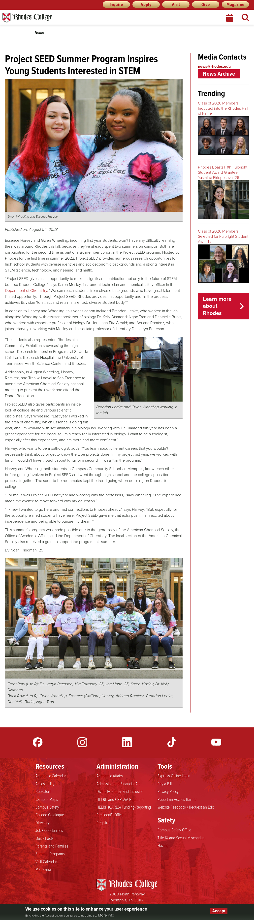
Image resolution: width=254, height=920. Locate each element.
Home (39, 32)
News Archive (219, 73)
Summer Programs (50, 854)
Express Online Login (174, 776)
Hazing (163, 845)
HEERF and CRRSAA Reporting (120, 799)
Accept (218, 911)
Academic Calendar (50, 776)
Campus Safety (47, 807)
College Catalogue (49, 815)
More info (106, 915)
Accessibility (44, 784)
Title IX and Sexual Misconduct (181, 838)
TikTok (172, 742)
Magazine (235, 4)
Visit (176, 4)
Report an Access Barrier (177, 799)
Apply (146, 4)
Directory (42, 822)
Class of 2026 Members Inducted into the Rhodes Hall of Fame (223, 108)
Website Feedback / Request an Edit (186, 807)
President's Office (110, 815)
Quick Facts (44, 838)
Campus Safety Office (174, 830)
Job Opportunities (49, 830)
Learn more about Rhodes (217, 306)
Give (205, 4)
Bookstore (43, 791)
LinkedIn (127, 742)
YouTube (216, 742)
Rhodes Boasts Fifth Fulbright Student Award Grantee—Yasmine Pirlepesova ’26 (222, 172)
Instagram (82, 742)
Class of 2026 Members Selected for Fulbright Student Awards (223, 236)
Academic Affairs (109, 776)
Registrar (103, 822)
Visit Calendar (46, 861)
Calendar (230, 18)
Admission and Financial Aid (118, 784)
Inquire (116, 4)
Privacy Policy (168, 791)
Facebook (38, 742)
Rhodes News (49, 18)
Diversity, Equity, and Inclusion (120, 791)
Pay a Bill (165, 784)
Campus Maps (46, 799)
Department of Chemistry (26, 290)
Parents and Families (51, 846)
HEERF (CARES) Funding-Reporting (123, 807)
